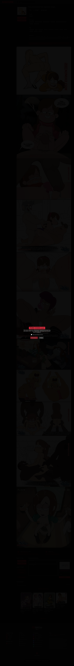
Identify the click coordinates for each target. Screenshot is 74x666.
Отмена (41, 337)
